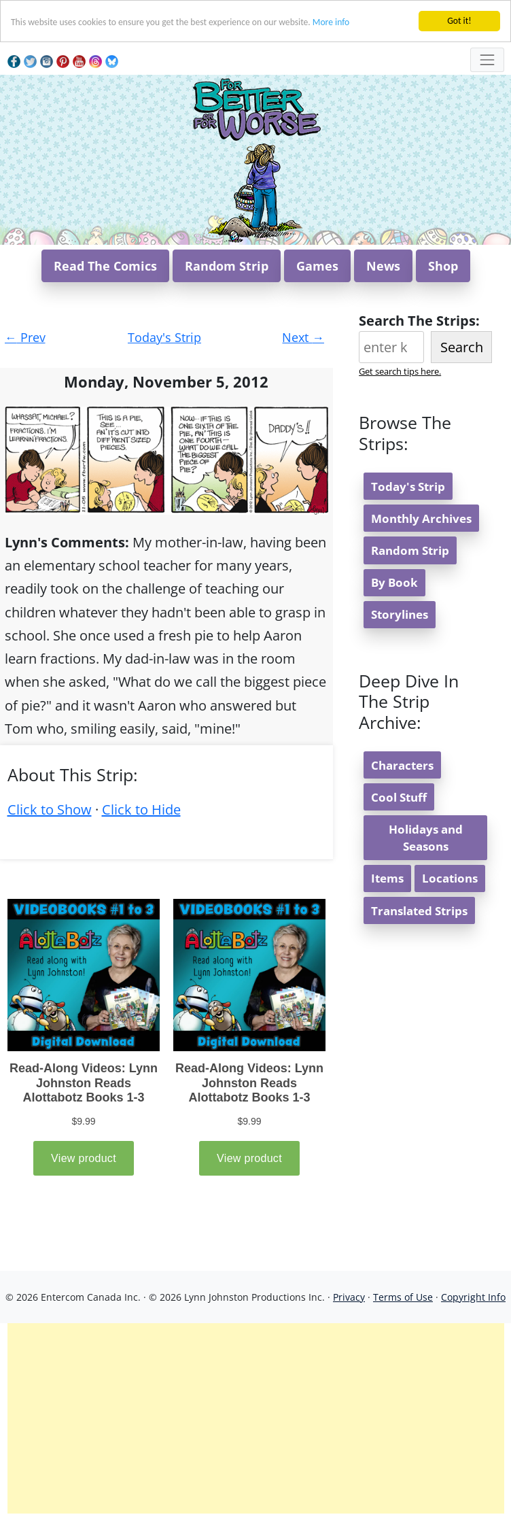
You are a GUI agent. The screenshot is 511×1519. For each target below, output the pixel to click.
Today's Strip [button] (408, 486)
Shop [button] (443, 266)
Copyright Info (473, 1297)
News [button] (383, 266)
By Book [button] (394, 582)
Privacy (349, 1297)
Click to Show (49, 809)
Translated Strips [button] (419, 911)
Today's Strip (164, 337)
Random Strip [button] (226, 266)
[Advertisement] (255, 1418)
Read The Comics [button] (105, 266)
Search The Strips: (419, 320)
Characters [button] (402, 765)
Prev (25, 337)
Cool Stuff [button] (399, 797)
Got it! (459, 21)
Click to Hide (141, 809)
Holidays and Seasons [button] (426, 837)
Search (461, 347)
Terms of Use (403, 1297)
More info (331, 22)
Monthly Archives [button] (421, 518)
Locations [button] (450, 878)
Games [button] (317, 266)
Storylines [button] (399, 614)
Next (303, 337)
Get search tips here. (400, 371)
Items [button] (387, 878)
